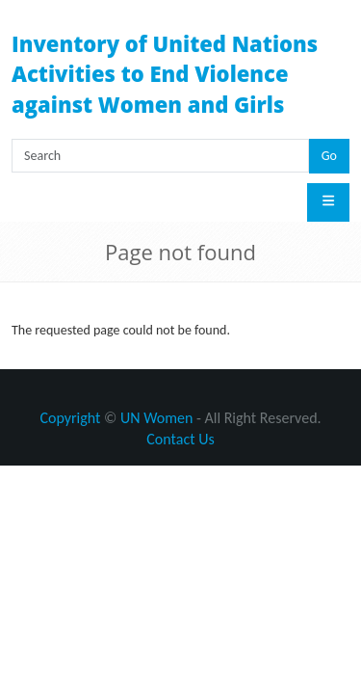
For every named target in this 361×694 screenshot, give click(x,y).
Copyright (69, 418)
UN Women (156, 418)
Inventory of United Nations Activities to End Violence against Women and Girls (165, 74)
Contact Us (180, 439)
